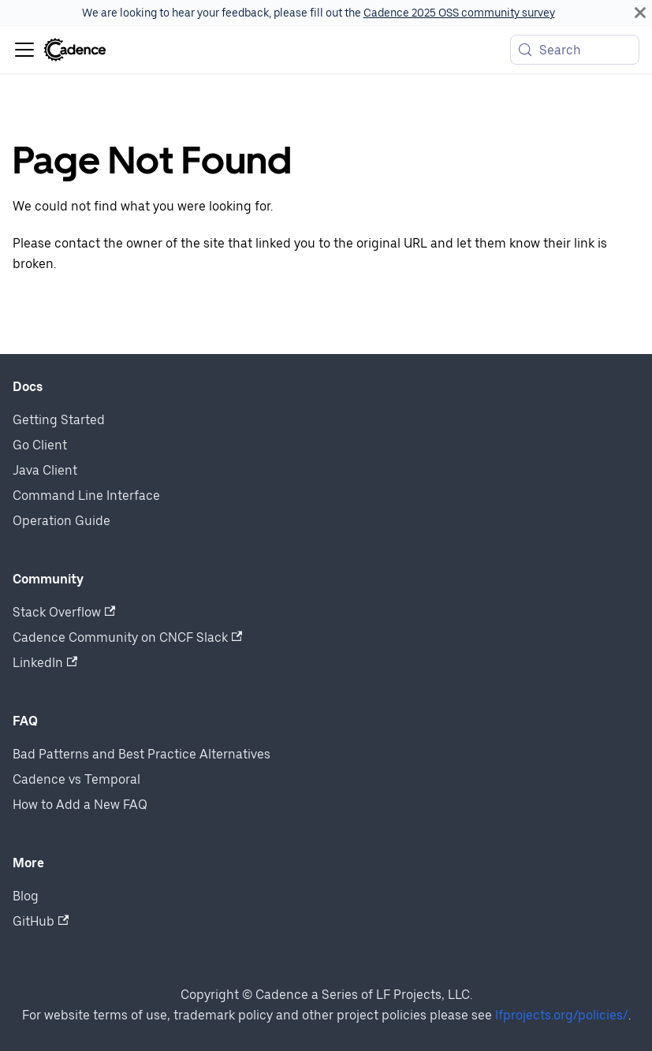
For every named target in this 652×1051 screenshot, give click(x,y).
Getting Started (59, 419)
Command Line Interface (86, 495)
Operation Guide (61, 520)
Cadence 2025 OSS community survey (459, 12)
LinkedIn (45, 662)
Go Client (40, 445)
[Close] (640, 12)
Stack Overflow (64, 612)
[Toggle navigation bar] (24, 49)
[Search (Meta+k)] (574, 50)
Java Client (45, 470)
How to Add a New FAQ (80, 804)
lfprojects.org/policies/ (561, 1015)
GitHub (41, 921)
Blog (26, 896)
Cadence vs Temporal (76, 779)
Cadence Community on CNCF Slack (127, 637)
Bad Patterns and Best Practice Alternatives (141, 754)
